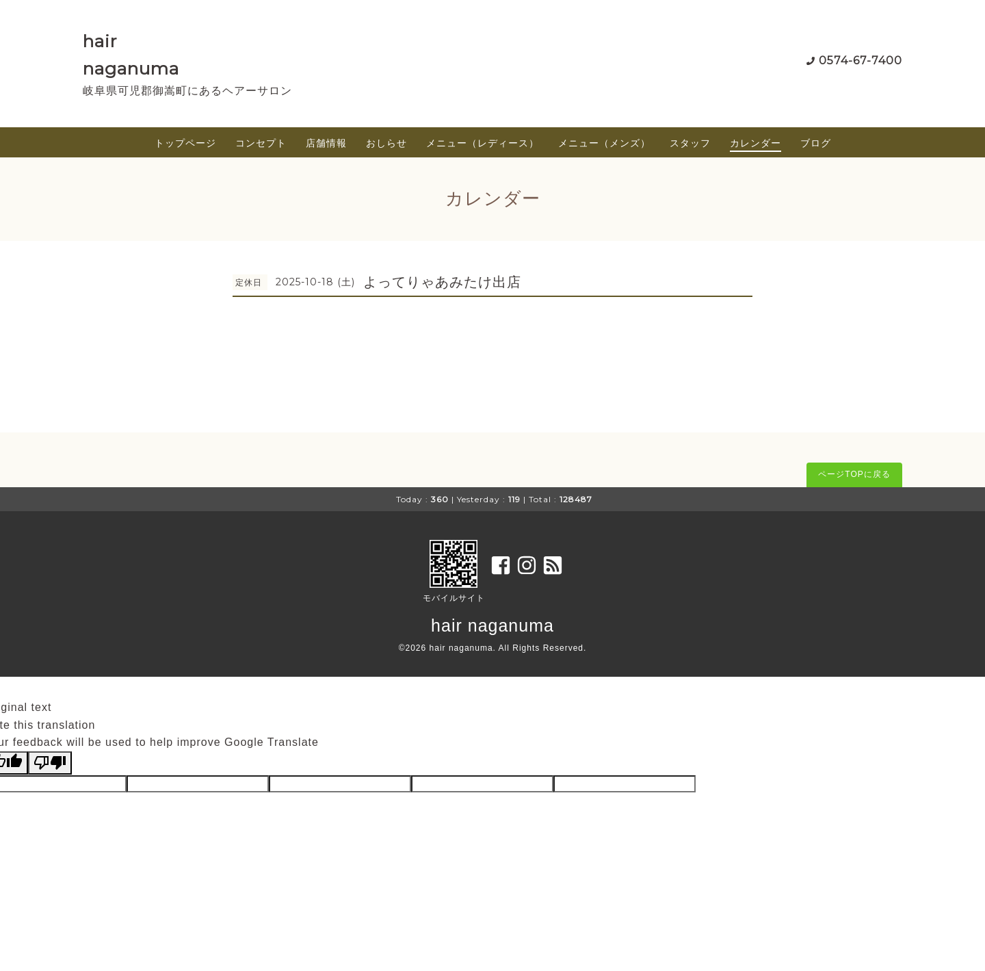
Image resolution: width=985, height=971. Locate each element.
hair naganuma (492, 625)
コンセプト (261, 143)
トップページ (185, 143)
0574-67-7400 (860, 60)
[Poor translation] (50, 763)
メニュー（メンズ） (604, 143)
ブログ (815, 143)
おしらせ (386, 143)
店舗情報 (326, 143)
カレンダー (755, 143)
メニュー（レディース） (482, 143)
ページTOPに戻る (854, 474)
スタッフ (690, 143)
